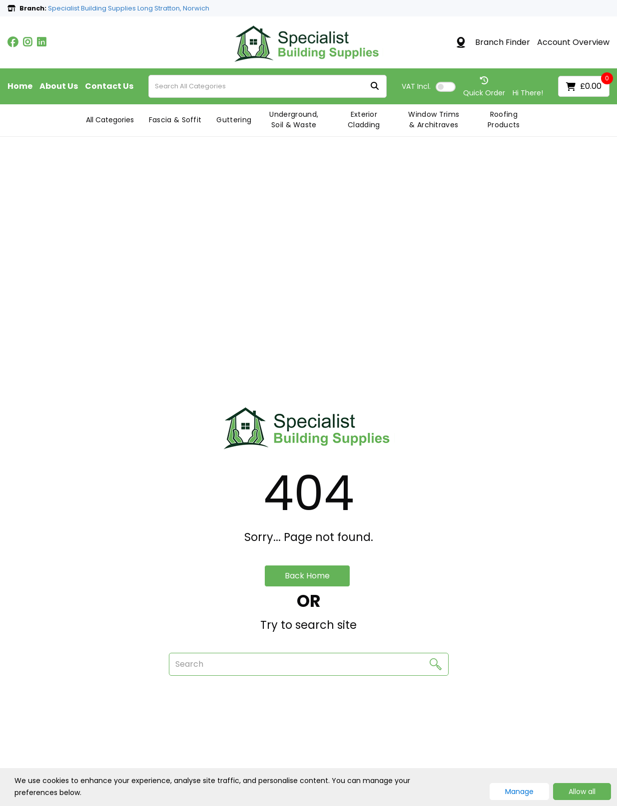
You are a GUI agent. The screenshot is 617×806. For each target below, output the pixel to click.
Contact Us (109, 86)
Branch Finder (502, 42)
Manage (519, 792)
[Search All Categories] (267, 86)
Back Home (307, 575)
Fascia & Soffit (175, 120)
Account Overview (573, 42)
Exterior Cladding (364, 119)
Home (19, 86)
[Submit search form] (375, 86)
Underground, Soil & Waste (293, 119)
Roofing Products (504, 119)
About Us (58, 86)
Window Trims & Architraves (433, 119)
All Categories (110, 120)
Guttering (233, 120)
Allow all (582, 792)
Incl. (416, 86)
